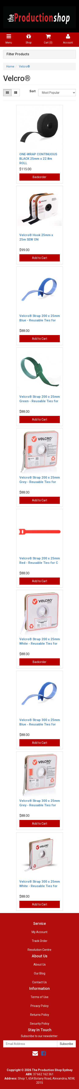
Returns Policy (39, 1014)
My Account (39, 932)
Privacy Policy (40, 1006)
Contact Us (39, 982)
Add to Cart (39, 258)
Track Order (39, 941)
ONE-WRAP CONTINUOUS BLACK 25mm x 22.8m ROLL (38, 158)
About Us (39, 964)
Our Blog (39, 973)
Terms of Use (39, 997)
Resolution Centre (39, 949)
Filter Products (18, 54)
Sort (32, 91)
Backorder (39, 177)
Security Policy (39, 1023)
